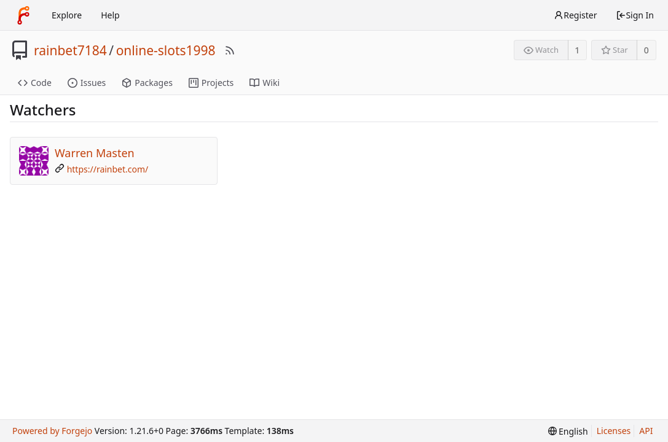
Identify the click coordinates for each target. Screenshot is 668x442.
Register (575, 15)
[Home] (23, 15)
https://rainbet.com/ (108, 169)
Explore (67, 15)
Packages (147, 82)
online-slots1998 (166, 50)
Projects (211, 82)
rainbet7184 (70, 50)
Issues (87, 82)
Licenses (614, 430)
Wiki (265, 82)
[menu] (568, 431)
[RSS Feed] (229, 50)
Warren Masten (95, 152)
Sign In (635, 15)
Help (110, 15)
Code (35, 82)
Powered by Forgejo (52, 430)
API (646, 430)
